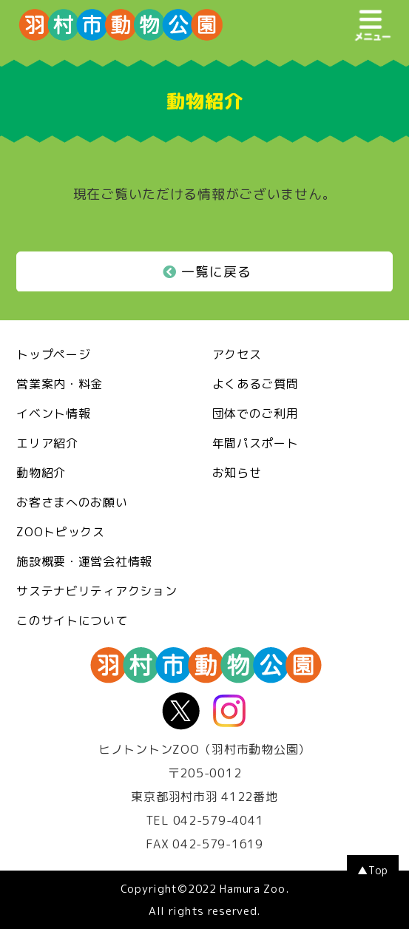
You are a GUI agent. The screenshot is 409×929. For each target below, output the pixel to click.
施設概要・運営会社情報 (84, 561)
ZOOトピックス (60, 532)
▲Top (372, 870)
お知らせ (237, 472)
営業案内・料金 (59, 384)
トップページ (53, 354)
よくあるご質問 (255, 384)
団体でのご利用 (255, 413)
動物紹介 (41, 472)
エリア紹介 (47, 443)
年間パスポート (255, 443)
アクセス (237, 354)
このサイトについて (71, 620)
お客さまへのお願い (71, 502)
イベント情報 (53, 413)
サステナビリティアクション (96, 591)
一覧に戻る (207, 272)
